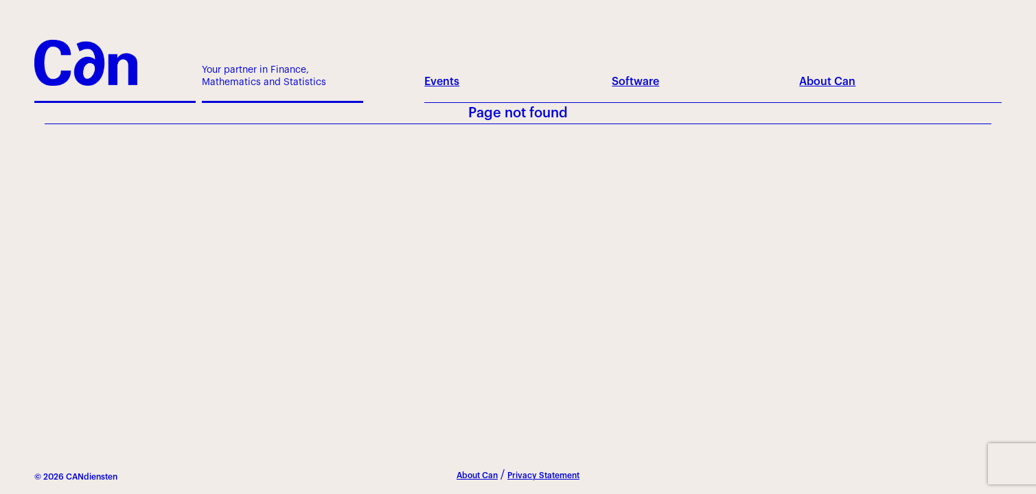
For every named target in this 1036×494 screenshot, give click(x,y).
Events (441, 81)
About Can (827, 81)
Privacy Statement (543, 475)
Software (635, 81)
